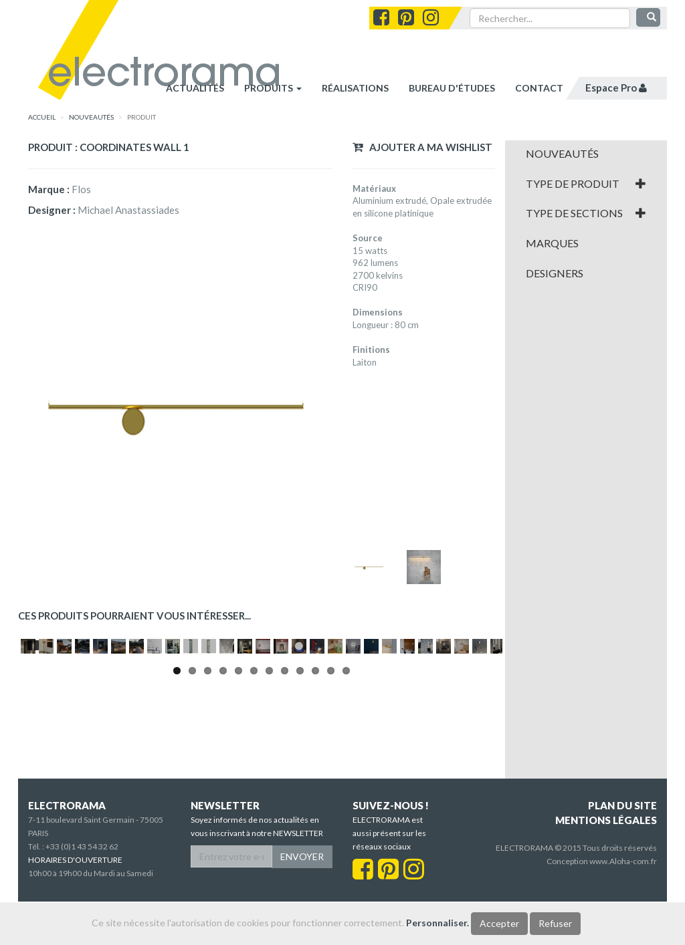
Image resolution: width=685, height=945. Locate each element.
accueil (42, 117)
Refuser (555, 923)
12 (346, 796)
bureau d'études (452, 88)
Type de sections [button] (586, 213)
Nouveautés (562, 154)
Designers (554, 273)
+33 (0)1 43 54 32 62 (81, 890)
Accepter (499, 923)
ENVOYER (302, 900)
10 (315, 796)
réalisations (355, 88)
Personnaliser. (437, 922)
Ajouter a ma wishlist (422, 147)
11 (330, 796)
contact (539, 88)
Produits (273, 88)
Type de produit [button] (586, 184)
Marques (552, 243)
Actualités (195, 88)
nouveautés (91, 117)
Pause (34, 769)
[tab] (586, 153)
